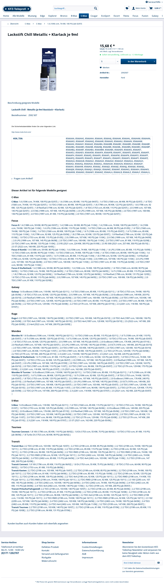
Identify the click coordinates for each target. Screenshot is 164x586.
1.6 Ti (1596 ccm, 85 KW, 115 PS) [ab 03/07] (103, 231)
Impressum (87, 557)
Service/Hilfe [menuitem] (153, 2)
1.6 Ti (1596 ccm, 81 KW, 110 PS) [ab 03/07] (56, 357)
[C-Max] (84, 15)
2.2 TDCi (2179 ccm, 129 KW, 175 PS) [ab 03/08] (45, 303)
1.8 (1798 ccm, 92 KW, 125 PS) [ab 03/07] (90, 234)
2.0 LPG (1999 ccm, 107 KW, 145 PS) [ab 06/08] (99, 210)
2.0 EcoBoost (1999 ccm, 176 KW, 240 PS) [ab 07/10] (124, 341)
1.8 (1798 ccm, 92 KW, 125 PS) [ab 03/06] (50, 234)
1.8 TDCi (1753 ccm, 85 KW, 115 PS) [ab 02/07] (105, 207)
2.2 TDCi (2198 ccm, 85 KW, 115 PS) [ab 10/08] (87, 449)
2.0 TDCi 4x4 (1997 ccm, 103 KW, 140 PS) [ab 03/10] (47, 321)
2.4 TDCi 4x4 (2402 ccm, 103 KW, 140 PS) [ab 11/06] (100, 458)
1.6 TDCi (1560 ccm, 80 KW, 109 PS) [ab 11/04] (59, 231)
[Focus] (135, 15)
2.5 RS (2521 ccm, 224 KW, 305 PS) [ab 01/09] (78, 243)
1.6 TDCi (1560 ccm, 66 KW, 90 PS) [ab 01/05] (109, 228)
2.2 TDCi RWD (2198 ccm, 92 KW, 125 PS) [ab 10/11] (51, 455)
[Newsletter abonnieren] (159, 562)
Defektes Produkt (50, 547)
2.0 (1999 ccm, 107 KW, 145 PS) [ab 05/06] (88, 294)
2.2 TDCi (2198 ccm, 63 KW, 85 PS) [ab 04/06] (92, 446)
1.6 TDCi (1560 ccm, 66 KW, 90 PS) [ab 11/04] (33, 252)
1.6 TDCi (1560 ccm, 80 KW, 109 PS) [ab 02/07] (70, 204)
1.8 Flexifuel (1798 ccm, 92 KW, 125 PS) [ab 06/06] (77, 274)
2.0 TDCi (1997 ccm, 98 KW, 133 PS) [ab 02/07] (98, 213)
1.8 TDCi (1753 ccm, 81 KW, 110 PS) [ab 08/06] (41, 467)
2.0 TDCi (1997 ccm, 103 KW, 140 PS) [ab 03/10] (88, 318)
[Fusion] (145, 15)
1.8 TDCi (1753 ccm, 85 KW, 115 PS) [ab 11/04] (70, 258)
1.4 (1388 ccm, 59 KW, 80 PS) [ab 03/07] (39, 225)
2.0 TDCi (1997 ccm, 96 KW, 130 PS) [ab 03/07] (80, 350)
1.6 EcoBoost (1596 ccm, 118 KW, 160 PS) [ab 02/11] (44, 291)
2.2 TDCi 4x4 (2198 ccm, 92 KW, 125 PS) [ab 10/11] (88, 476)
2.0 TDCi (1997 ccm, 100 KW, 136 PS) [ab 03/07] (35, 347)
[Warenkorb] (155, 8)
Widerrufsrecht (49, 561)
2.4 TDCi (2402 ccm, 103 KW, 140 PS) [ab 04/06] (100, 455)
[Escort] (117, 15)
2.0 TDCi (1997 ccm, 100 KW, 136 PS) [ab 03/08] (41, 318)
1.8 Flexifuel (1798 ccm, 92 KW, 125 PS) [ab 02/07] (58, 207)
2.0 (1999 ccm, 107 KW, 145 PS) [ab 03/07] (78, 341)
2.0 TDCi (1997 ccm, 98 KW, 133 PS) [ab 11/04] (33, 243)
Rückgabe (46, 557)
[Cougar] (94, 15)
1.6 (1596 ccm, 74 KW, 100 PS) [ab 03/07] (118, 225)
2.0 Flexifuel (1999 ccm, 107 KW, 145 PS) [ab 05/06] (47, 297)
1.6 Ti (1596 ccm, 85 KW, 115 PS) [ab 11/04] (74, 255)
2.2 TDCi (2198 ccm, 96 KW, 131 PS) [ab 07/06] (48, 510)
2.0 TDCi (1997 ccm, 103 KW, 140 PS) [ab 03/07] (82, 347)
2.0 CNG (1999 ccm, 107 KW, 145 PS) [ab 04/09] (53, 210)
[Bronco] (64, 15)
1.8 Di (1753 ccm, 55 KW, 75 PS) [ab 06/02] (95, 431)
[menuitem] (75, 9)
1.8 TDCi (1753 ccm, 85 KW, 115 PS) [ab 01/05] (41, 237)
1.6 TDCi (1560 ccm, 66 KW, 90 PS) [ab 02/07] (121, 201)
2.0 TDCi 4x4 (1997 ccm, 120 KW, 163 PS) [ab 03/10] (98, 321)
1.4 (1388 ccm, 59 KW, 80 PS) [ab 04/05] (51, 268)
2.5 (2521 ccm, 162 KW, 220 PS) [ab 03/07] (119, 354)
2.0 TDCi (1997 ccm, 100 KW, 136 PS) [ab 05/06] (96, 297)
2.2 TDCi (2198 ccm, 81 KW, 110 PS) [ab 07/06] (97, 507)
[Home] (6, 15)
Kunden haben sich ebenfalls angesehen (48, 523)
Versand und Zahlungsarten (55, 554)
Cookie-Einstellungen (92, 547)
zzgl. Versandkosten (115, 51)
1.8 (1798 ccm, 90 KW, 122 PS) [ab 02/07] (113, 204)
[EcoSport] (105, 15)
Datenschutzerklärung (93, 550)
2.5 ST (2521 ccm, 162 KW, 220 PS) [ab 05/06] (90, 420)
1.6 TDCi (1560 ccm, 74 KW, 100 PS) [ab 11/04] (77, 252)
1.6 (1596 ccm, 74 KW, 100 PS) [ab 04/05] (91, 268)
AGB (84, 554)
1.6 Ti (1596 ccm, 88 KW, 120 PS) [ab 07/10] (43, 338)
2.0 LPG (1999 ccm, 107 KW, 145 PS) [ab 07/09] (84, 344)
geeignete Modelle (30, 102)
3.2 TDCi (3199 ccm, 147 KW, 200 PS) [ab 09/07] (108, 485)
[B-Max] (74, 15)
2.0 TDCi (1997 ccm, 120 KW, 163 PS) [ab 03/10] (49, 300)
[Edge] (42, 15)
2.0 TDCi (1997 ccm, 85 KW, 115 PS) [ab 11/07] (95, 300)
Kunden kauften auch (18, 523)
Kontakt (45, 550)
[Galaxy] (155, 15)
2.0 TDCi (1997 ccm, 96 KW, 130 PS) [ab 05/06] (48, 417)
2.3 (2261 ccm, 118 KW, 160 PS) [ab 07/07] (78, 354)
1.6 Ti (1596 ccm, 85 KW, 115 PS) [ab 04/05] (131, 271)
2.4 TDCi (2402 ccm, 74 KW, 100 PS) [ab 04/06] (103, 482)
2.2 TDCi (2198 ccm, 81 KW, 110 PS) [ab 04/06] (41, 449)
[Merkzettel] (127, 8)
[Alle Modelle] (18, 15)
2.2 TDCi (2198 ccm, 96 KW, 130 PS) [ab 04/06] (41, 452)
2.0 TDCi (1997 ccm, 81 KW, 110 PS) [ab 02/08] (52, 213)
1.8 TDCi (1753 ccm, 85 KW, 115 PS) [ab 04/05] (33, 277)
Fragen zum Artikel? (22, 178)
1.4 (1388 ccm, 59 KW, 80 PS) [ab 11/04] (78, 225)
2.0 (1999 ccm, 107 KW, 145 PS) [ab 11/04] (85, 237)
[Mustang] (32, 15)
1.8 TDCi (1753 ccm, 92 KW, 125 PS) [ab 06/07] (35, 341)
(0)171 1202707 (10, 553)
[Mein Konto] (139, 8)
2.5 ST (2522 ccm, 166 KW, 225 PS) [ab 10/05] (33, 246)
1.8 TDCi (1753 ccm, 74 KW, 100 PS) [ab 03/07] (130, 338)
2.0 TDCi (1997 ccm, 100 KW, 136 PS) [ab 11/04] (81, 240)
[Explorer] (53, 15)
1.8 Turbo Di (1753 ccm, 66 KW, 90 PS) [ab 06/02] (46, 434)
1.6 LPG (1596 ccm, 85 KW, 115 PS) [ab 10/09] (64, 228)
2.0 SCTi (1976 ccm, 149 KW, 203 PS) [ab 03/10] (130, 344)
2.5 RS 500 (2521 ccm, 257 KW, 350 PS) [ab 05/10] (125, 243)
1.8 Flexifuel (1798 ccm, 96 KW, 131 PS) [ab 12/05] (126, 274)
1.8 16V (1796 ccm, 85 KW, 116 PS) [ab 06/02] (51, 431)
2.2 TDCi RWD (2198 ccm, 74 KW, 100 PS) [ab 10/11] (51, 479)
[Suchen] (95, 8)
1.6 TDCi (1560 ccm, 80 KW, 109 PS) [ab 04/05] (87, 271)
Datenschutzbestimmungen (148, 568)
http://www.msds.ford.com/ (21, 132)
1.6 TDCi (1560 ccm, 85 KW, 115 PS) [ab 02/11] (92, 291)
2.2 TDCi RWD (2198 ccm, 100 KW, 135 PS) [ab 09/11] (90, 452)
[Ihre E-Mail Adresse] (138, 562)
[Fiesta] (126, 15)
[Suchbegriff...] (75, 8)
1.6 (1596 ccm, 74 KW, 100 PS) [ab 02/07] (38, 201)
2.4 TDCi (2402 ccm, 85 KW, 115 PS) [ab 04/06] (52, 458)
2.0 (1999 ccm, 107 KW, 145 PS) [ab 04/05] (76, 277)
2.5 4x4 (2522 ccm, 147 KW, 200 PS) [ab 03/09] (48, 324)
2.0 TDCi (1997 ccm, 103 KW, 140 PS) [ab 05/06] (49, 414)
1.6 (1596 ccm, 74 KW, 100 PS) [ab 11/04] (86, 249)
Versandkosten (75, 582)
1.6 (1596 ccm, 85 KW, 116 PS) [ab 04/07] (78, 201)
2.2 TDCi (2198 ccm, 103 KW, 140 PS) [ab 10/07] (46, 446)
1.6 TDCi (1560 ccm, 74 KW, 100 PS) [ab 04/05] (41, 271)
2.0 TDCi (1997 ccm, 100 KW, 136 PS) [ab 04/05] (121, 277)
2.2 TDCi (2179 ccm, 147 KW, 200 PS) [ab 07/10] (92, 303)
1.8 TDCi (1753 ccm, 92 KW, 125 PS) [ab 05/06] (45, 294)
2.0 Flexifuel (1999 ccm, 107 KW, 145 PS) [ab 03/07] (36, 344)
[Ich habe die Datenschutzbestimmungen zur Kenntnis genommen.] (123, 568)
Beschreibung (14, 102)
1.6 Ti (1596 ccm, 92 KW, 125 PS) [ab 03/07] (86, 338)
